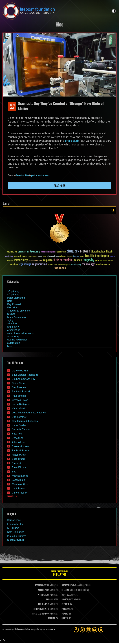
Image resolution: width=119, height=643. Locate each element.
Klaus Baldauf (19, 425)
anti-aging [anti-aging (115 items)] (33, 252)
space (47, 175)
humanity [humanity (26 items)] (112, 257)
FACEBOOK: (39, 586)
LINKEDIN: (40, 590)
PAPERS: (65, 614)
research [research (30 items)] (50, 265)
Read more (59, 186)
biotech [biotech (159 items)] (85, 251)
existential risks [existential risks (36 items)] (53, 256)
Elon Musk (13, 307)
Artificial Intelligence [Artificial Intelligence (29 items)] (48, 252)
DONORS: (49, 600)
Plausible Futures (16, 536)
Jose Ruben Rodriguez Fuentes (29, 412)
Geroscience (14, 520)
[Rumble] (100, 629)
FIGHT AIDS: (43, 604)
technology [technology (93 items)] (88, 264)
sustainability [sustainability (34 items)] (76, 265)
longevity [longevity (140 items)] (88, 260)
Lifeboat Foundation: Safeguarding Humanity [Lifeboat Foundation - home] (51, 11)
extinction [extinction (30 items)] (62, 257)
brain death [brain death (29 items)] (17, 257)
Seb (14, 471)
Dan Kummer (19, 416)
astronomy (13, 336)
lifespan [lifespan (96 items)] (77, 260)
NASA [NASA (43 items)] (97, 260)
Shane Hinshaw (20, 446)
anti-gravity (13, 326)
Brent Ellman (19, 467)
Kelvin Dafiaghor (21, 404)
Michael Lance (20, 475)
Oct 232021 (12, 106)
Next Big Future (15, 532)
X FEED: (41, 595)
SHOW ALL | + (12, 497)
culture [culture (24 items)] (40, 256)
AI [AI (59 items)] (16, 251)
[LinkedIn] (88, 629)
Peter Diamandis (16, 297)
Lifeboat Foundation (22, 629)
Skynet (11, 313)
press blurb (72, 140)
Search (112, 210)
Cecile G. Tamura (21, 429)
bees (9, 346)
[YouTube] (94, 629)
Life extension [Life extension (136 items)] (63, 260)
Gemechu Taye (20, 400)
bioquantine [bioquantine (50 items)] (60, 251)
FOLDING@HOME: (40, 609)
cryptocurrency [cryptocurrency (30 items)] (32, 257)
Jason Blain (18, 479)
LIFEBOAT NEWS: (68, 586)
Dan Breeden (19, 387)
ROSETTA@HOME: (39, 614)
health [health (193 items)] (89, 256)
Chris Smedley (20, 492)
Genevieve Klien (22, 175)
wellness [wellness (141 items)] (60, 268)
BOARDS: (65, 600)
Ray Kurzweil (14, 304)
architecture (13, 330)
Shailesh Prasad (21, 391)
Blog (59, 25)
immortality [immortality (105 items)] (21, 260)
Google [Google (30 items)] (82, 257)
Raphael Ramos (20, 450)
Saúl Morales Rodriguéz (25, 374)
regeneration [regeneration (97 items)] (39, 264)
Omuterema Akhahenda (25, 421)
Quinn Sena (18, 383)
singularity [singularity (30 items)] (61, 265)
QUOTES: (65, 619)
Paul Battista (19, 395)
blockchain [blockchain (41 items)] (9, 256)
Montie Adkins (20, 484)
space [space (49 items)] (68, 264)
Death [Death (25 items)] (44, 256)
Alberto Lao (18, 442)
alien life (12, 323)
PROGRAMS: (66, 609)
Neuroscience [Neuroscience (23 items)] (103, 261)
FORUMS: (51, 619)
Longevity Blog (15, 524)
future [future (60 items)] (70, 256)
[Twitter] (82, 629)
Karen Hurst (18, 408)
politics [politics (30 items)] (110, 261)
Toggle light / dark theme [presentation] (114, 11)
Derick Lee (17, 438)
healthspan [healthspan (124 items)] (102, 256)
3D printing (13, 291)
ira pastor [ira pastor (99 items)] (47, 260)
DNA (9, 301)
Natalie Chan (19, 454)
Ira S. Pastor (18, 488)
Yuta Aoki (17, 433)
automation (13, 342)
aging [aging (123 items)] (10, 252)
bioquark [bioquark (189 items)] (72, 251)
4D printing (13, 294)
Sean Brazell (19, 458)
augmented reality (17, 339)
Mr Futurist (13, 528)
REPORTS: (65, 604)
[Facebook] (76, 629)
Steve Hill (17, 463)
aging (10, 320)
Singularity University (18, 310)
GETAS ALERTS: (67, 590)
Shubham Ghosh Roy (23, 378)
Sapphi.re (51, 629)
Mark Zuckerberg (16, 317)
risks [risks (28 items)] (55, 265)
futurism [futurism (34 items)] (76, 257)
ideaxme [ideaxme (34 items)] (10, 261)
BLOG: (64, 595)
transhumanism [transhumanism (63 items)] (102, 264)
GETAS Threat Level (59, 574)
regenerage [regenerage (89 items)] (24, 264)
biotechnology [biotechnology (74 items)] (98, 251)
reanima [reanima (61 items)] (14, 264)
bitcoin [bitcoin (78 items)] (109, 251)
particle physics (37, 175)
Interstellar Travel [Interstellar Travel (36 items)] (35, 261)
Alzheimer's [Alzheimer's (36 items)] (22, 252)
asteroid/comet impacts (20, 333)
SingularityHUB (15, 539)
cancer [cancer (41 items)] (24, 256)
